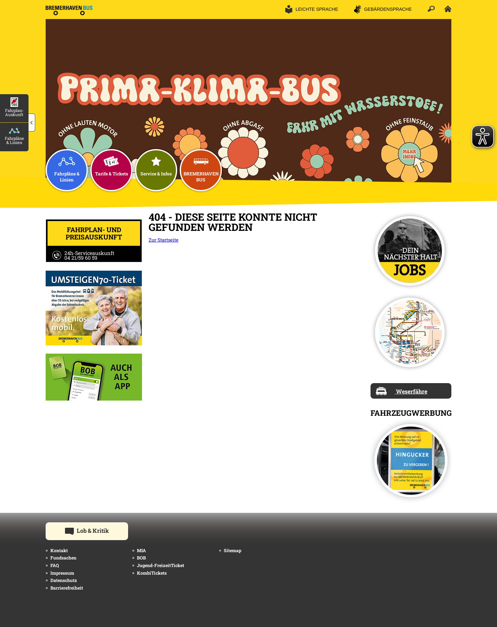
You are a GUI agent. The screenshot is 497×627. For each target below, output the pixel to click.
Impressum (62, 573)
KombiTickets (152, 573)
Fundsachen (63, 558)
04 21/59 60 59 (80, 257)
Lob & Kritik (96, 530)
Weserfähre (401, 390)
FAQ (54, 565)
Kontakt (59, 550)
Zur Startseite (163, 240)
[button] (32, 123)
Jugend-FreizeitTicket (160, 565)
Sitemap (232, 550)
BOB (141, 558)
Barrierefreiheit (66, 588)
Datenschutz (63, 580)
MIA (141, 550)
